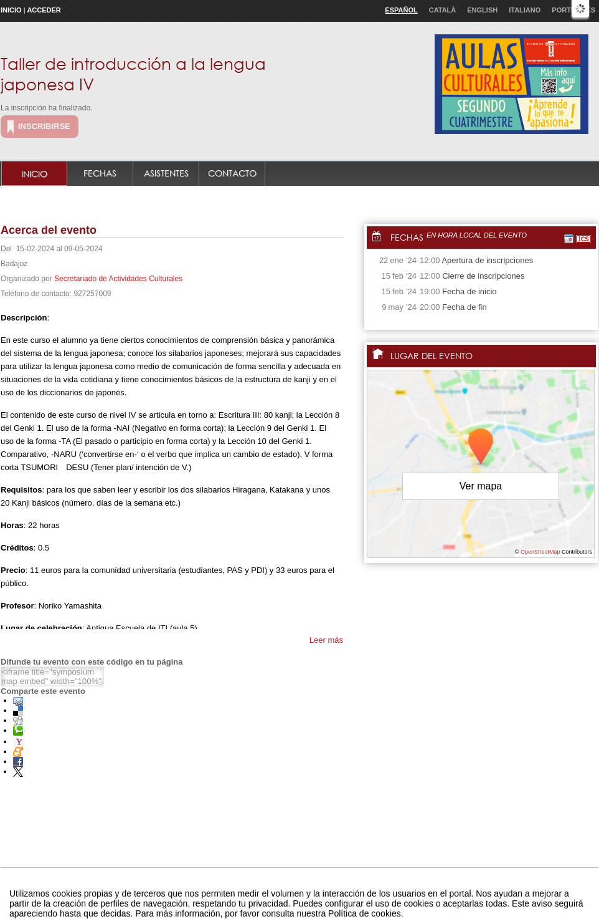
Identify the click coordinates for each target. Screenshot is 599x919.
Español (401, 10)
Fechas (99, 173)
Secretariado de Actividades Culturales (118, 278)
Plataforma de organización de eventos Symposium (306, 896)
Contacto (232, 173)
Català (442, 10)
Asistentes (166, 173)
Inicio (11, 10)
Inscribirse (44, 126)
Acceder (43, 10)
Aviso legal (176, 896)
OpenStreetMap (540, 552)
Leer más (326, 640)
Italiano (524, 10)
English (482, 10)
